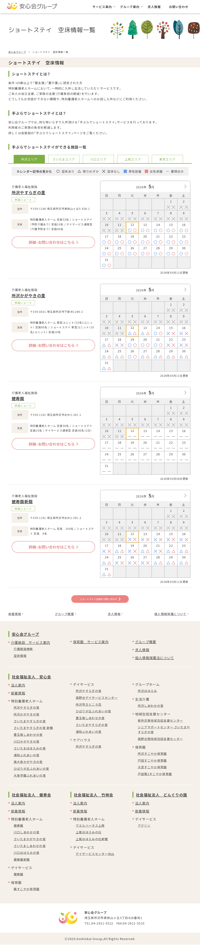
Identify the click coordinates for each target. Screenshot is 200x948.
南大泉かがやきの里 (28, 765)
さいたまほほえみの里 (30, 751)
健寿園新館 (22, 501)
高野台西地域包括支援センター (160, 742)
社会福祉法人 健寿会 (31, 798)
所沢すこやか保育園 (152, 757)
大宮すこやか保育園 (152, 770)
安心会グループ (17, 52)
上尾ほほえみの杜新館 (92, 842)
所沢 (29, 159)
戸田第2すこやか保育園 (155, 777)
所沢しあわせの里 (151, 709)
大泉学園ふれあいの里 (30, 779)
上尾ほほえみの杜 (89, 835)
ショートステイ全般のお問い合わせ (100, 600)
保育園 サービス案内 (91, 645)
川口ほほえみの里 (27, 856)
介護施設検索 (23, 652)
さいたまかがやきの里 (30, 842)
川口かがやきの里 (27, 745)
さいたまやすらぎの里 (30, 724)
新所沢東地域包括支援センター (160, 723)
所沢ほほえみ (147, 694)
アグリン (144, 829)
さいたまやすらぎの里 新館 (33, 731)
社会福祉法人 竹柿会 (93, 798)
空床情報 (20, 659)
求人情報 (154, 6)
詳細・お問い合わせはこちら (53, 242)
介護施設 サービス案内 (30, 645)
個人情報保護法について (154, 661)
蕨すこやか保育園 (27, 892)
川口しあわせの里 (27, 835)
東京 (167, 159)
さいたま (64, 159)
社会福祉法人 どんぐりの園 (161, 798)
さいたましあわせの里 (30, 849)
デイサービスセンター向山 (95, 857)
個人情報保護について (170, 617)
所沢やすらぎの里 (29, 192)
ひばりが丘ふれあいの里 (31, 772)
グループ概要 (64, 617)
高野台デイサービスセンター (97, 701)
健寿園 (18, 398)
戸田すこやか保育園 (152, 763)
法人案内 (18, 688)
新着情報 (14, 617)
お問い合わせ (178, 6)
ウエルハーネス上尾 (90, 829)
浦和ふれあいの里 (27, 758)
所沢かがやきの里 (29, 295)
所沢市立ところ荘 (89, 707)
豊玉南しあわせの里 (28, 738)
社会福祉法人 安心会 (31, 680)
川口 (98, 159)
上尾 (133, 159)
